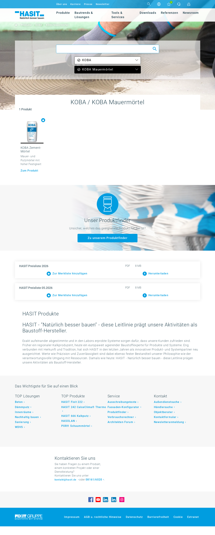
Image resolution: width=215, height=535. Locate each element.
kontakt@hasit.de (66, 488)
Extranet (193, 525)
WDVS (19, 435)
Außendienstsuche (166, 410)
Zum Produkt (29, 170)
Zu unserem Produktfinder (107, 238)
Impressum (72, 525)
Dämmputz (22, 415)
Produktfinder (117, 420)
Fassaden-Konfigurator (123, 415)
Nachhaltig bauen (27, 425)
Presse (88, 4)
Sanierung (22, 430)
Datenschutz (134, 525)
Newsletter (102, 4)
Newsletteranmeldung (169, 430)
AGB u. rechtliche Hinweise (102, 525)
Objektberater (163, 420)
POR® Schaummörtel (75, 434)
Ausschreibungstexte (122, 410)
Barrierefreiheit (158, 525)
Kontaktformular (165, 425)
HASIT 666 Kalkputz (75, 424)
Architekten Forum (120, 430)
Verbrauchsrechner (121, 425)
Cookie (178, 525)
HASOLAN (68, 429)
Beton (19, 410)
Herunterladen (155, 274)
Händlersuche (163, 415)
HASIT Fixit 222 (72, 410)
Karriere (75, 4)
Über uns (61, 4)
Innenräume (23, 420)
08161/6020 (94, 488)
